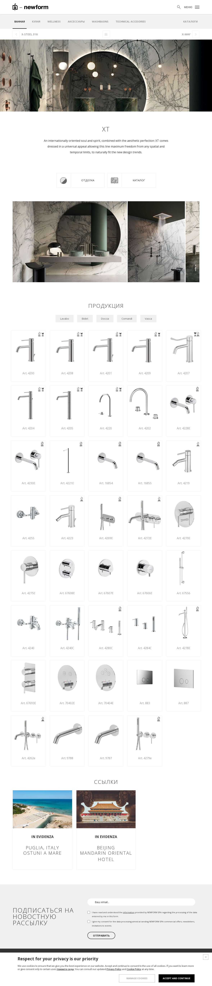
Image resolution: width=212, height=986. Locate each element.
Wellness (54, 21)
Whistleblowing (124, 979)
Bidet (85, 318)
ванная (19, 21)
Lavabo (64, 318)
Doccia (105, 318)
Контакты (191, 956)
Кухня (36, 21)
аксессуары (76, 21)
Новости (174, 956)
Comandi (127, 318)
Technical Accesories (131, 21)
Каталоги (190, 21)
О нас (96, 956)
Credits (191, 979)
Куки (180, 979)
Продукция (111, 956)
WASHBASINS (100, 21)
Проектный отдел (151, 956)
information (129, 912)
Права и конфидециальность (156, 979)
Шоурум (129, 956)
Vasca (148, 318)
